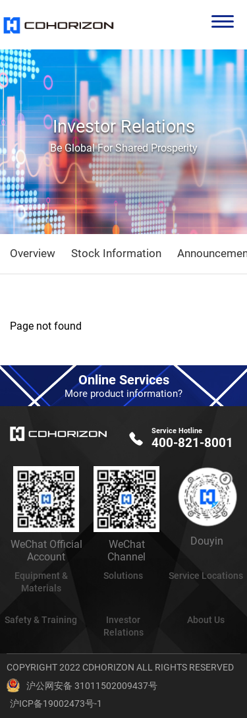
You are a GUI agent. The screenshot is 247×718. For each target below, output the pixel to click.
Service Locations (206, 575)
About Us (206, 619)
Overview (32, 253)
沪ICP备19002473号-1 (56, 703)
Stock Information (116, 253)
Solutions (123, 575)
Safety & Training (41, 619)
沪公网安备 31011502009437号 (91, 685)
